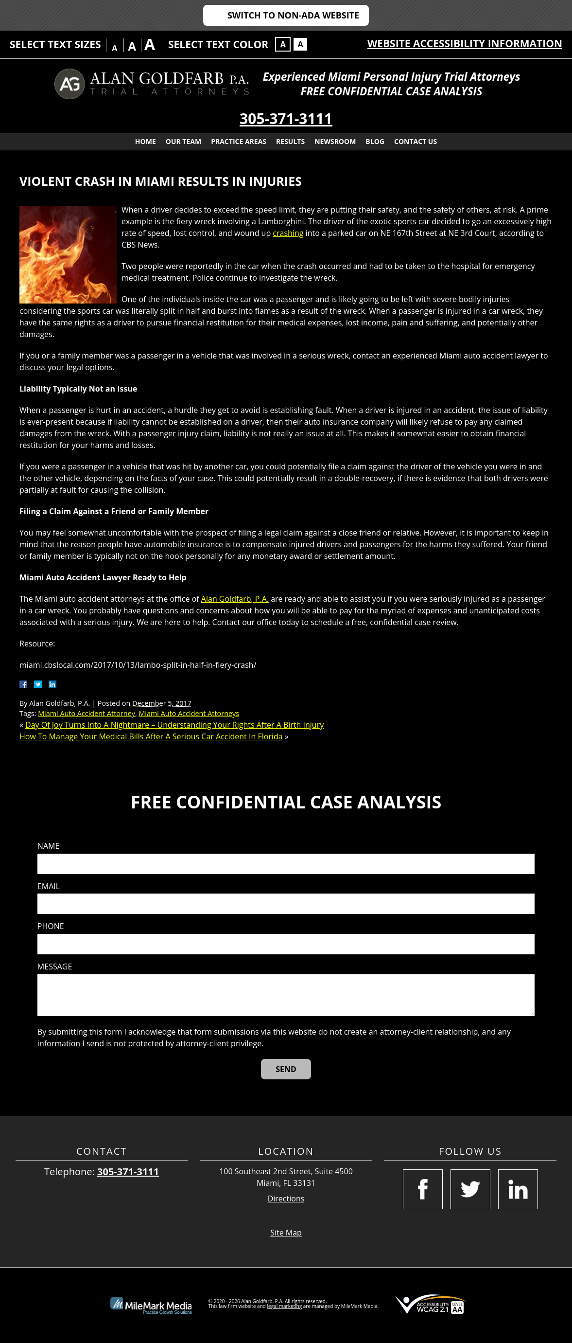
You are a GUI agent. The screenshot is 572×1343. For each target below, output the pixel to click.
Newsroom (335, 141)
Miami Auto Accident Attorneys (189, 713)
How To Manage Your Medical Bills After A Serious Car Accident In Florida (151, 736)
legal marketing (284, 1306)
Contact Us (415, 141)
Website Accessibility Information (464, 43)
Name (48, 846)
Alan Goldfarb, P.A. (235, 598)
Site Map (286, 1232)
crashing (288, 233)
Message (54, 967)
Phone (50, 926)
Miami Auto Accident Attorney (86, 713)
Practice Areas (238, 141)
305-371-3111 (286, 118)
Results (290, 141)
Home (145, 141)
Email (48, 886)
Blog (374, 141)
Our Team (183, 141)
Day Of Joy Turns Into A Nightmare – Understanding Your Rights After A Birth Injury (174, 724)
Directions (286, 1199)
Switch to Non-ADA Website (293, 15)
